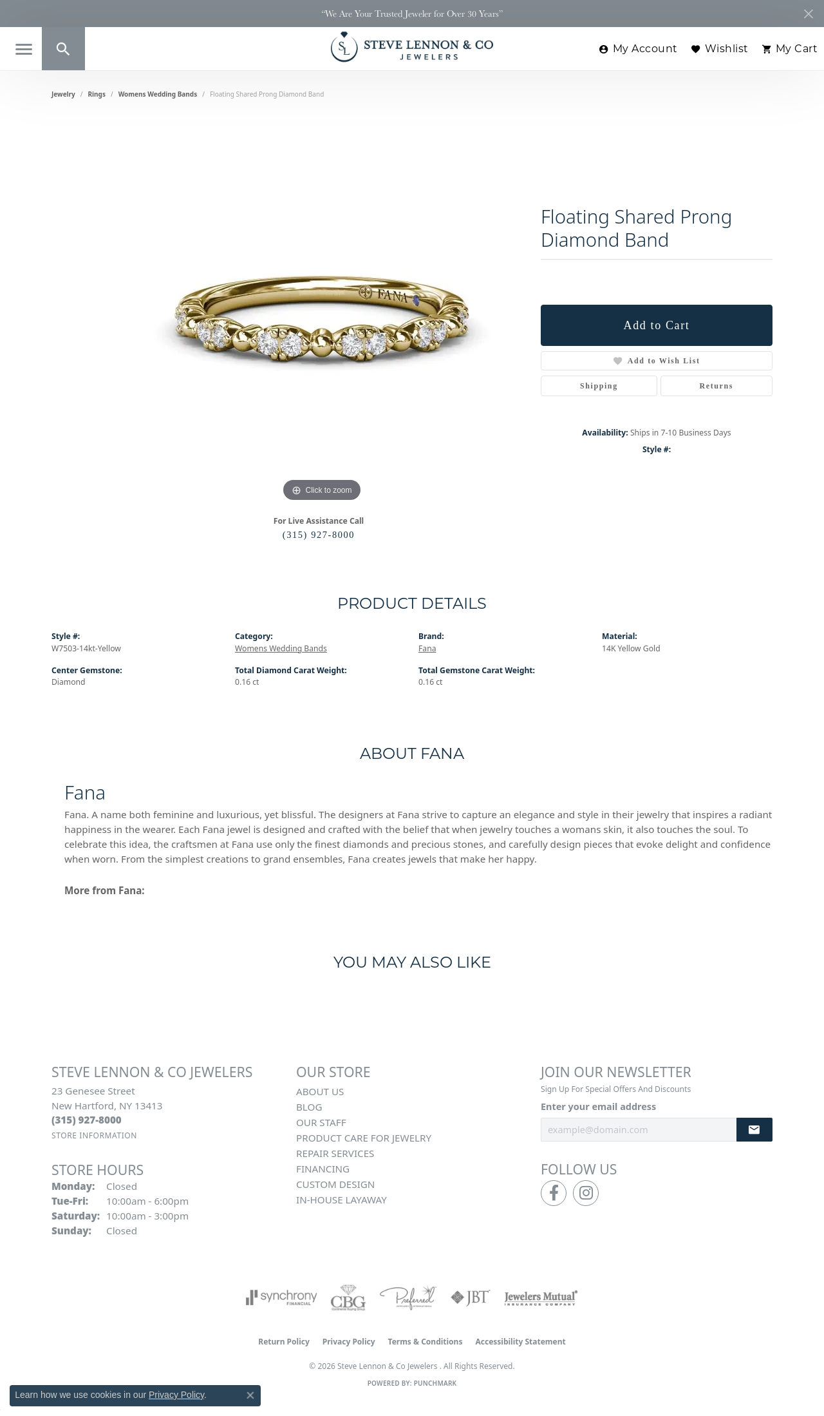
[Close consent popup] (250, 1395)
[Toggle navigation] (24, 49)
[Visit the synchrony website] (281, 1297)
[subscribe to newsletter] (754, 1130)
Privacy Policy (349, 1341)
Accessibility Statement (520, 1341)
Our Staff (321, 1122)
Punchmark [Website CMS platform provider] (435, 1383)
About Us (320, 1091)
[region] (322, 312)
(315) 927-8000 (319, 535)
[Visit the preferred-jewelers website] (408, 1297)
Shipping (599, 385)
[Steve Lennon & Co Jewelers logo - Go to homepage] (412, 46)
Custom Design (335, 1184)
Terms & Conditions (425, 1341)
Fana (427, 648)
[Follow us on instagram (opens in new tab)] (586, 1193)
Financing (323, 1168)
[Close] (808, 14)
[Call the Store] (87, 1119)
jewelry (63, 94)
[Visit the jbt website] (470, 1297)
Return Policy (284, 1341)
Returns (717, 385)
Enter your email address (598, 1106)
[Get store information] (94, 1135)
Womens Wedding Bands (158, 94)
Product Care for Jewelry (363, 1137)
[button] (63, 48)
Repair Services (335, 1153)
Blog (309, 1106)
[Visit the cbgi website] (348, 1297)
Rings (97, 94)
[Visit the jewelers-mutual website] (541, 1297)
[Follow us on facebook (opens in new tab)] (553, 1193)
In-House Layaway (341, 1199)
